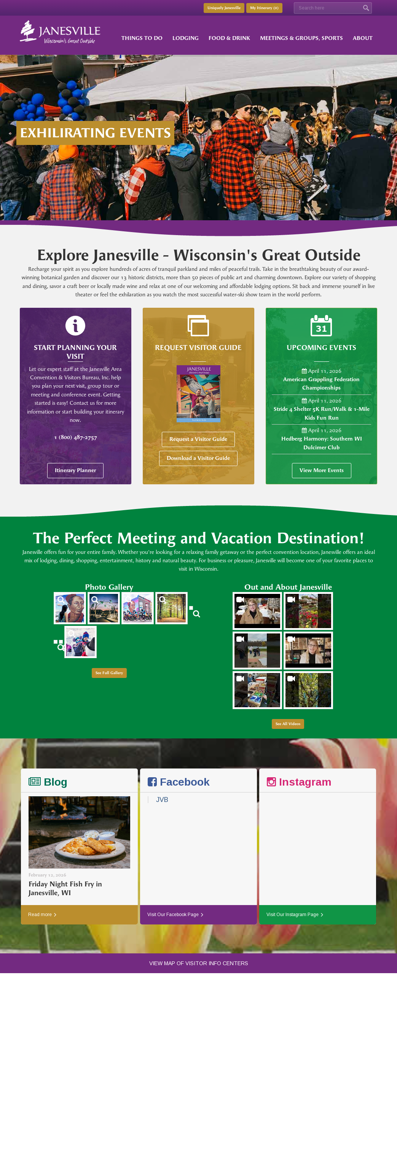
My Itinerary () (264, 8)
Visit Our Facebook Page (175, 914)
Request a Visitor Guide (198, 439)
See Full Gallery (109, 673)
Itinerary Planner (75, 470)
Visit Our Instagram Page (294, 914)
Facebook (179, 782)
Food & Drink (229, 38)
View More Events (322, 470)
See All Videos (288, 724)
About (363, 38)
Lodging (185, 38)
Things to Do (142, 38)
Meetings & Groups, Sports (301, 38)
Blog (48, 782)
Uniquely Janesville (224, 8)
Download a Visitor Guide (198, 458)
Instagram (299, 782)
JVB (162, 799)
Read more (42, 914)
